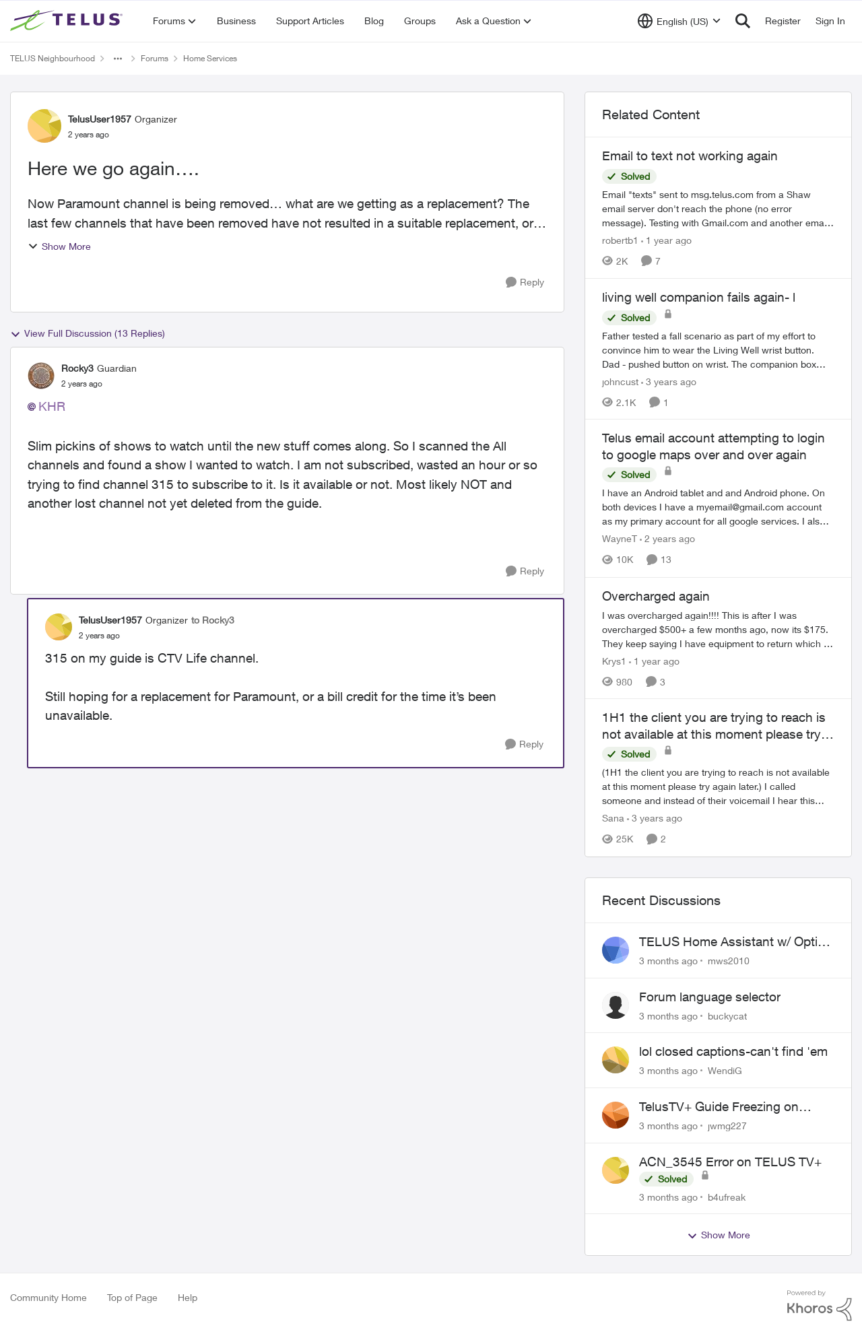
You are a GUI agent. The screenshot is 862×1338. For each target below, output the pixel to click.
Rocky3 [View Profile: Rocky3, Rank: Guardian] (77, 368)
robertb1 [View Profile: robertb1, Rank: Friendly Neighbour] (620, 240)
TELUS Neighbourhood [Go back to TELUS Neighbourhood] (52, 58)
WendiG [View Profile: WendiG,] (725, 1070)
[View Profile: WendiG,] (615, 1059)
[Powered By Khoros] (819, 1305)
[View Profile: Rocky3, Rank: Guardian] (41, 375)
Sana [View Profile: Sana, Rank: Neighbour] (613, 818)
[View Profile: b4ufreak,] (615, 1170)
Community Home (48, 1297)
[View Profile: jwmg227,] (615, 1115)
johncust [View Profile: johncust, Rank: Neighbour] (620, 381)
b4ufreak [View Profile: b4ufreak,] (726, 1196)
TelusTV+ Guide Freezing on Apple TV (719, 1107)
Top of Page (132, 1297)
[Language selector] (679, 20)
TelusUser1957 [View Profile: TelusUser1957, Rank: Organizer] (99, 119)
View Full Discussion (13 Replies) (87, 333)
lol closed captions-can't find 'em (733, 1051)
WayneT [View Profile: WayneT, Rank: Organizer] (619, 539)
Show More (59, 246)
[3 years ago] (668, 381)
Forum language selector (710, 996)
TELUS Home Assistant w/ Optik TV (731, 942)
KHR (51, 406)
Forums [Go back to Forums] (154, 58)
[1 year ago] (666, 240)
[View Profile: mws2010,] (615, 950)
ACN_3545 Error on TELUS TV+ (730, 1161)
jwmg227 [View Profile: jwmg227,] (727, 1125)
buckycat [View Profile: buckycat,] (727, 1015)
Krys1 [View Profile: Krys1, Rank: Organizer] (614, 660)
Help (187, 1297)
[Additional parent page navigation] (118, 58)
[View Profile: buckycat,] (615, 1005)
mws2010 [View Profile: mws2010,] (729, 960)
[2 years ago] (667, 539)
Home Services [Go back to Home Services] (210, 58)
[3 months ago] (668, 961)
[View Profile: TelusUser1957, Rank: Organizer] (44, 126)
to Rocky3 (212, 620)
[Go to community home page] (68, 21)
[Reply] (525, 282)
